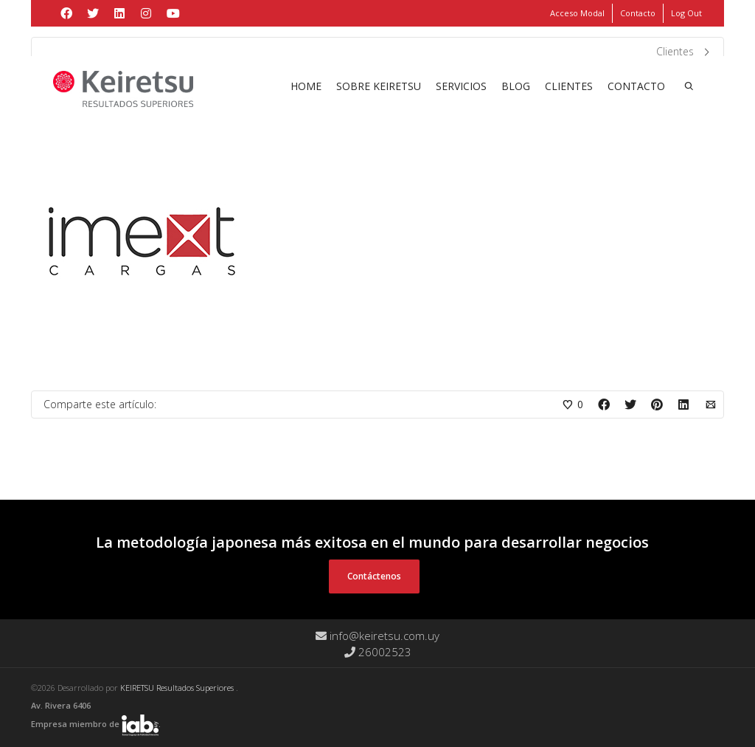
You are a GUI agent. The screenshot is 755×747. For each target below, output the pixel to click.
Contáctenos (374, 576)
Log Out (686, 12)
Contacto (637, 12)
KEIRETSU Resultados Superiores (178, 687)
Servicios (461, 86)
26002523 (377, 651)
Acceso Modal (577, 12)
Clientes (569, 86)
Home (305, 86)
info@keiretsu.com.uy (377, 635)
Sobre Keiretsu (378, 86)
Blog (515, 86)
